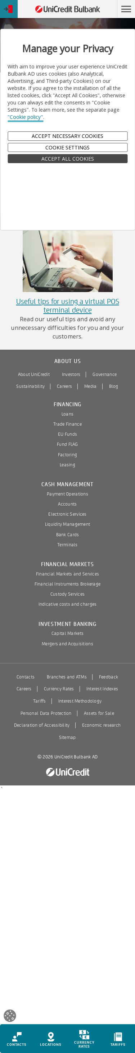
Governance (105, 374)
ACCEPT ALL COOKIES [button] (67, 158)
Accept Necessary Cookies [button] (67, 136)
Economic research (101, 725)
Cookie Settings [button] (67, 147)
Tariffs (39, 701)
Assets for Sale (99, 713)
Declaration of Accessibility (42, 725)
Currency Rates (59, 689)
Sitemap (67, 737)
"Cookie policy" (25, 116)
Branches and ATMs (67, 677)
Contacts (26, 677)
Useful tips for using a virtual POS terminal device (67, 306)
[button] (126, 9)
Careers (64, 386)
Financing (67, 404)
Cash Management (67, 484)
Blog (113, 386)
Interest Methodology (80, 701)
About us (67, 361)
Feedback (108, 677)
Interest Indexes (102, 689)
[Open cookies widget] (10, 1016)
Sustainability (30, 386)
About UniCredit (34, 374)
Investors (71, 374)
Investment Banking (67, 624)
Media (90, 386)
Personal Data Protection (46, 713)
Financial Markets (67, 564)
